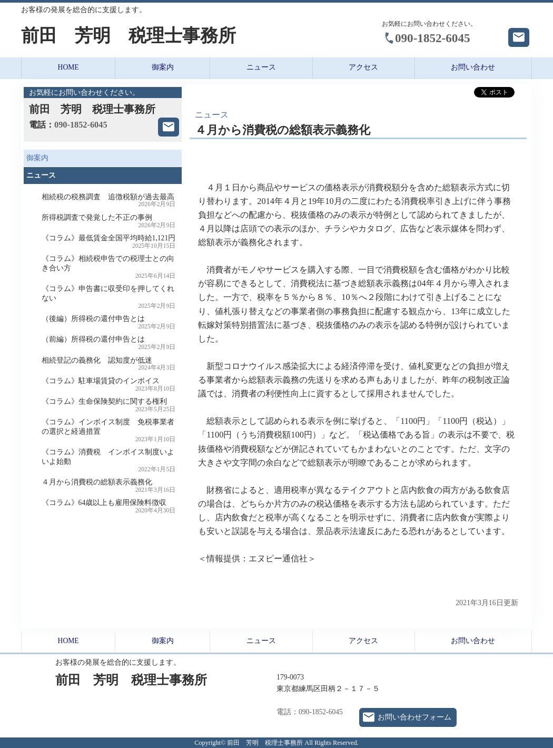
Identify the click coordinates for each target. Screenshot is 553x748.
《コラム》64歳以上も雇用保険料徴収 (109, 506)
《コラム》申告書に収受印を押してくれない (109, 297)
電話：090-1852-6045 (309, 712)
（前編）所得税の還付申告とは (109, 343)
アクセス (363, 67)
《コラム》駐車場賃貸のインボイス (109, 384)
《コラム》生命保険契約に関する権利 (109, 405)
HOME (68, 67)
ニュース (261, 67)
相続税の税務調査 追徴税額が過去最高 (109, 200)
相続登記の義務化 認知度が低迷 (109, 364)
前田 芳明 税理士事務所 (128, 35)
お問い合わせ (473, 67)
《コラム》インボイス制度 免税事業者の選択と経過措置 (109, 430)
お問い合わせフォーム (414, 717)
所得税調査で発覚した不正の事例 (109, 221)
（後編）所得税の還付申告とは (109, 322)
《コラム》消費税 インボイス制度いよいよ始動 (109, 460)
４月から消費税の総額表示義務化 (109, 485)
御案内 (163, 67)
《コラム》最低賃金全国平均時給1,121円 (109, 241)
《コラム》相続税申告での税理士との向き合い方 (109, 267)
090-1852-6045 (432, 38)
